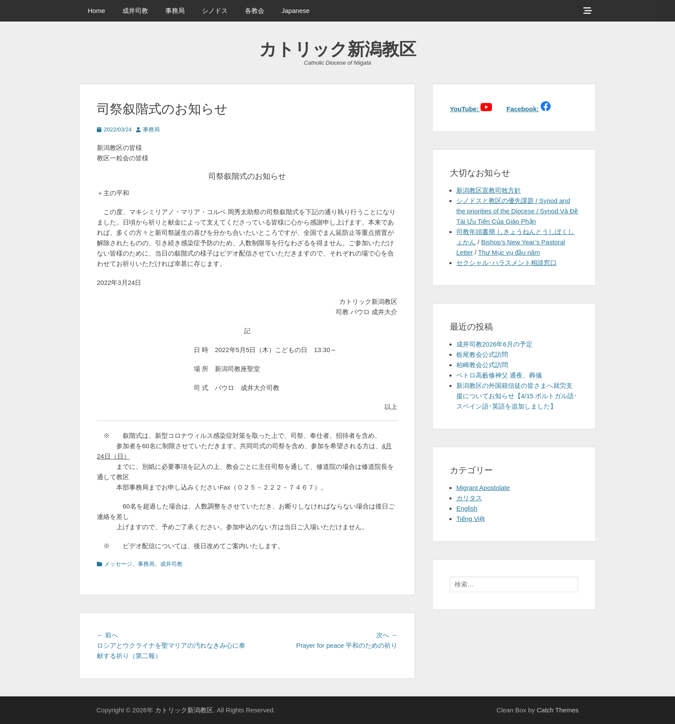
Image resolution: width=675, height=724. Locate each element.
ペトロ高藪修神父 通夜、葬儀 (499, 375)
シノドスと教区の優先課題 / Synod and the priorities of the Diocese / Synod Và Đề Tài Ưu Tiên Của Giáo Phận (517, 211)
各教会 (254, 10)
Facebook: (522, 108)
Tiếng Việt (470, 518)
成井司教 (135, 10)
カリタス (469, 498)
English (466, 508)
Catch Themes (558, 710)
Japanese (296, 10)
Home (96, 10)
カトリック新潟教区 (337, 49)
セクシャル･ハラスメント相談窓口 (506, 262)
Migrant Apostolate (483, 487)
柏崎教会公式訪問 (482, 364)
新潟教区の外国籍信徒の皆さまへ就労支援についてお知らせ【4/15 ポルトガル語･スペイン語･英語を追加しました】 (516, 396)
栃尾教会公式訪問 (482, 354)
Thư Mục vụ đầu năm (509, 252)
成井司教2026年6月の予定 (494, 344)
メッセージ (118, 564)
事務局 (175, 10)
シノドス (215, 10)
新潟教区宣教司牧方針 (488, 190)
